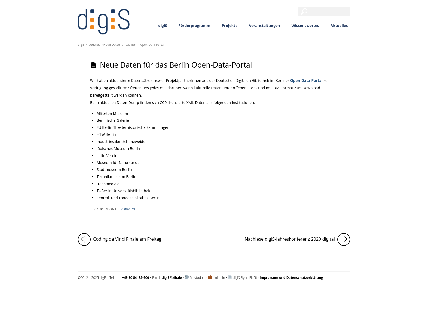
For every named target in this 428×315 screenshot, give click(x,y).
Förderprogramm (194, 25)
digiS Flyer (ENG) (245, 277)
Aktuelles (339, 25)
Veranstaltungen (264, 25)
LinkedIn (219, 277)
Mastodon (197, 277)
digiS (162, 25)
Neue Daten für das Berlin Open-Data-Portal (176, 65)
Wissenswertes (305, 25)
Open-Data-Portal (306, 80)
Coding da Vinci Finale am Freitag (119, 239)
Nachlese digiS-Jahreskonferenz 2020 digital (297, 239)
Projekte (230, 25)
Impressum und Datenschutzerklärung (106, 292)
